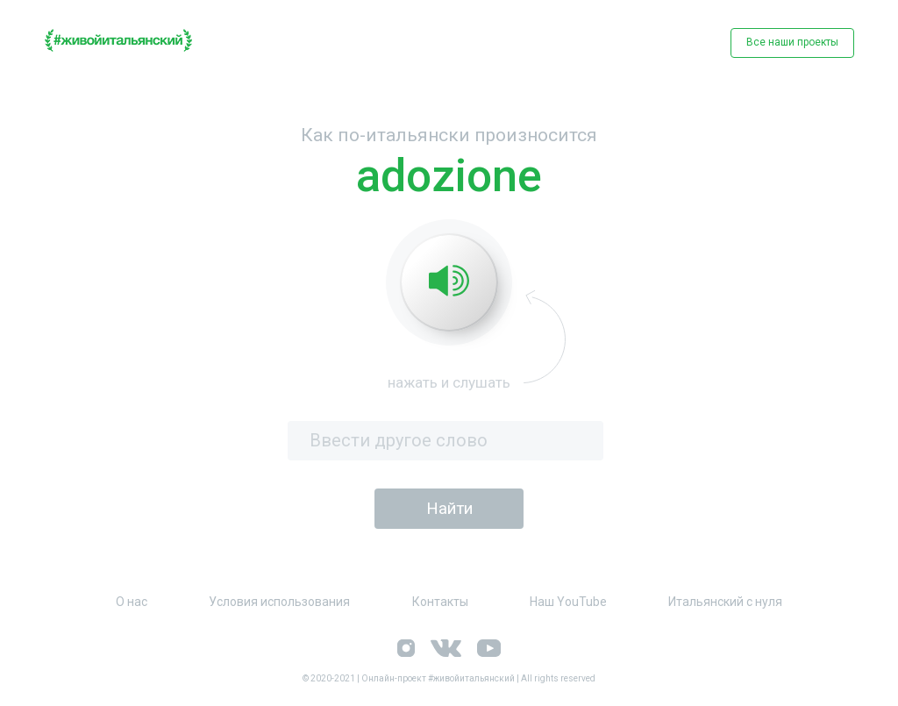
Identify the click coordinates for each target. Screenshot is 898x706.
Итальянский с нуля (725, 602)
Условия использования (279, 602)
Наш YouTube (568, 602)
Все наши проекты (792, 42)
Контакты (440, 602)
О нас (131, 602)
